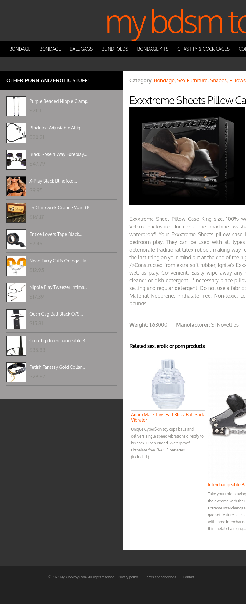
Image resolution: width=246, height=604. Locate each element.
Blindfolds (115, 49)
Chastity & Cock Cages (203, 49)
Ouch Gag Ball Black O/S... (56, 314)
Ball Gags (81, 49)
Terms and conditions (160, 577)
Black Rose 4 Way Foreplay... (58, 154)
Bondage (20, 49)
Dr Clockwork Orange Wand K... (61, 207)
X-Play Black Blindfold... (53, 181)
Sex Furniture (192, 80)
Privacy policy (128, 577)
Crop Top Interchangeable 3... (58, 340)
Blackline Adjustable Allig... (56, 127)
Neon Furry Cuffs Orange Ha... (59, 260)
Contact (188, 577)
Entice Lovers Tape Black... (55, 234)
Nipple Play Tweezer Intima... (58, 287)
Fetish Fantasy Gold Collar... (57, 367)
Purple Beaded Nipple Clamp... (60, 101)
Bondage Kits (153, 49)
